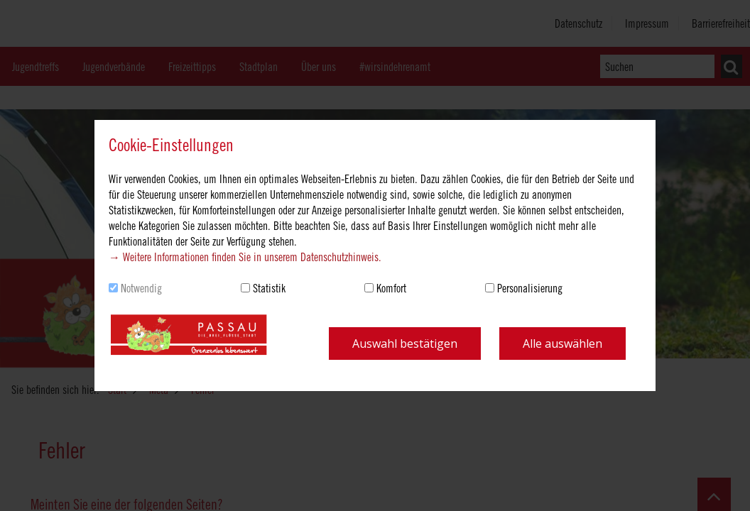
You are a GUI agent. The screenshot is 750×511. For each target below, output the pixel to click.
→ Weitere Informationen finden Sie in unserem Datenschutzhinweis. (245, 257)
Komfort (391, 288)
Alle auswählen (562, 343)
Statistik (269, 288)
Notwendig (141, 288)
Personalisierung (529, 288)
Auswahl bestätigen (404, 343)
